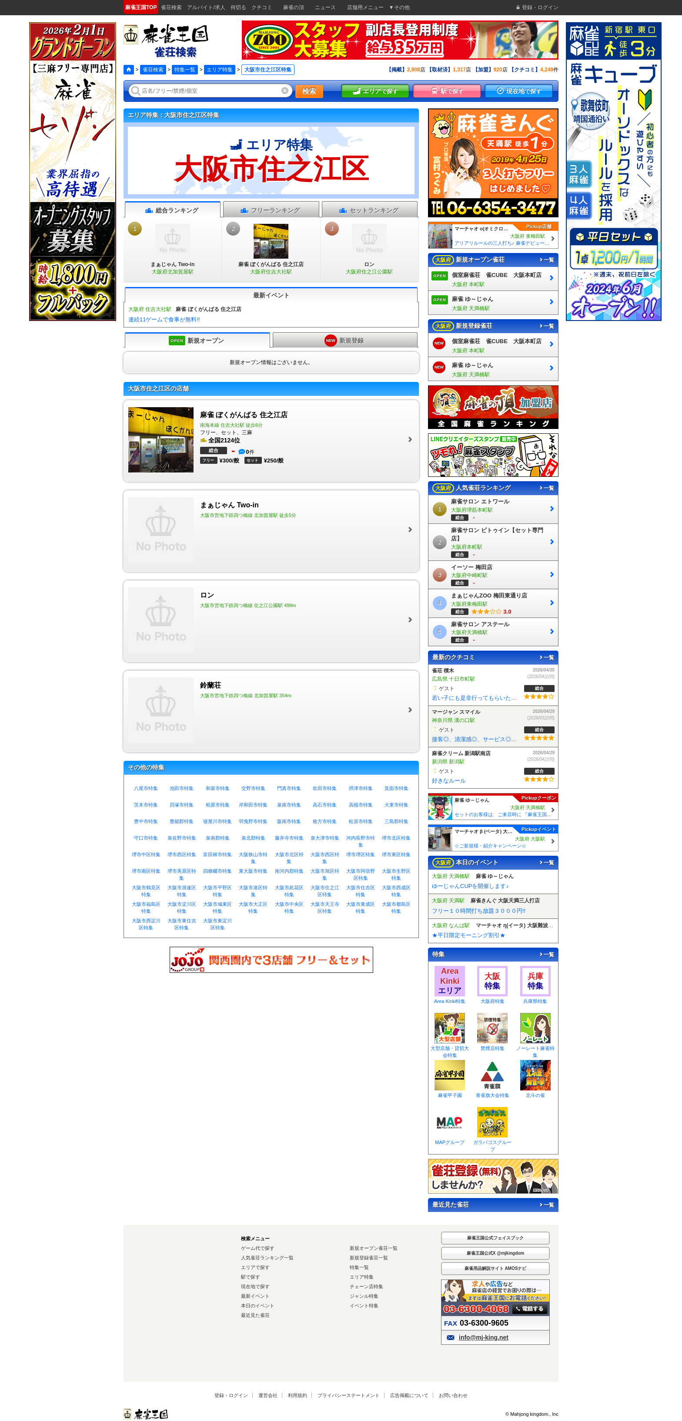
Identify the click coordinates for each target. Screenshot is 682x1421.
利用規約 (297, 1395)
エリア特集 (220, 70)
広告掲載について (409, 1395)
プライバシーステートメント (349, 1395)
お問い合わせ (453, 1395)
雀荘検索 (153, 70)
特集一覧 (184, 70)
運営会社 (267, 1395)
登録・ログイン (231, 1395)
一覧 (546, 260)
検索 (309, 91)
